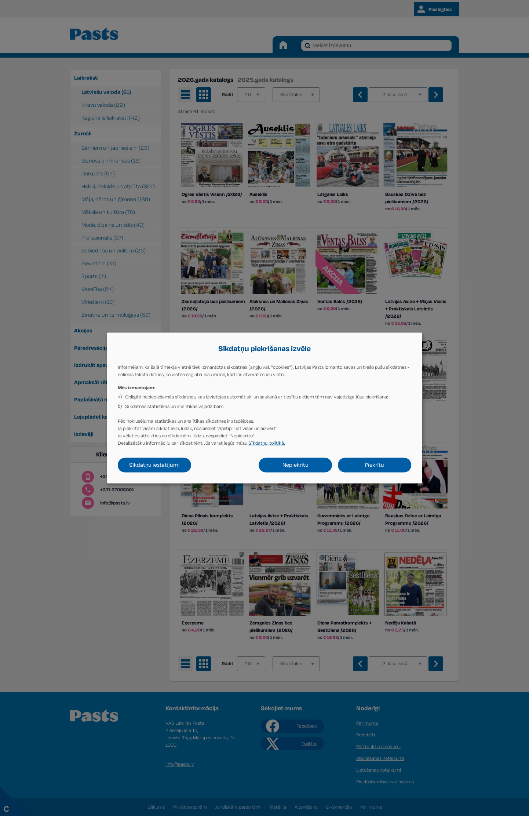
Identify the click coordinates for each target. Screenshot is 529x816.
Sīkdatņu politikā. (266, 443)
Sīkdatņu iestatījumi (154, 465)
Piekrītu (374, 465)
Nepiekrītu (295, 465)
